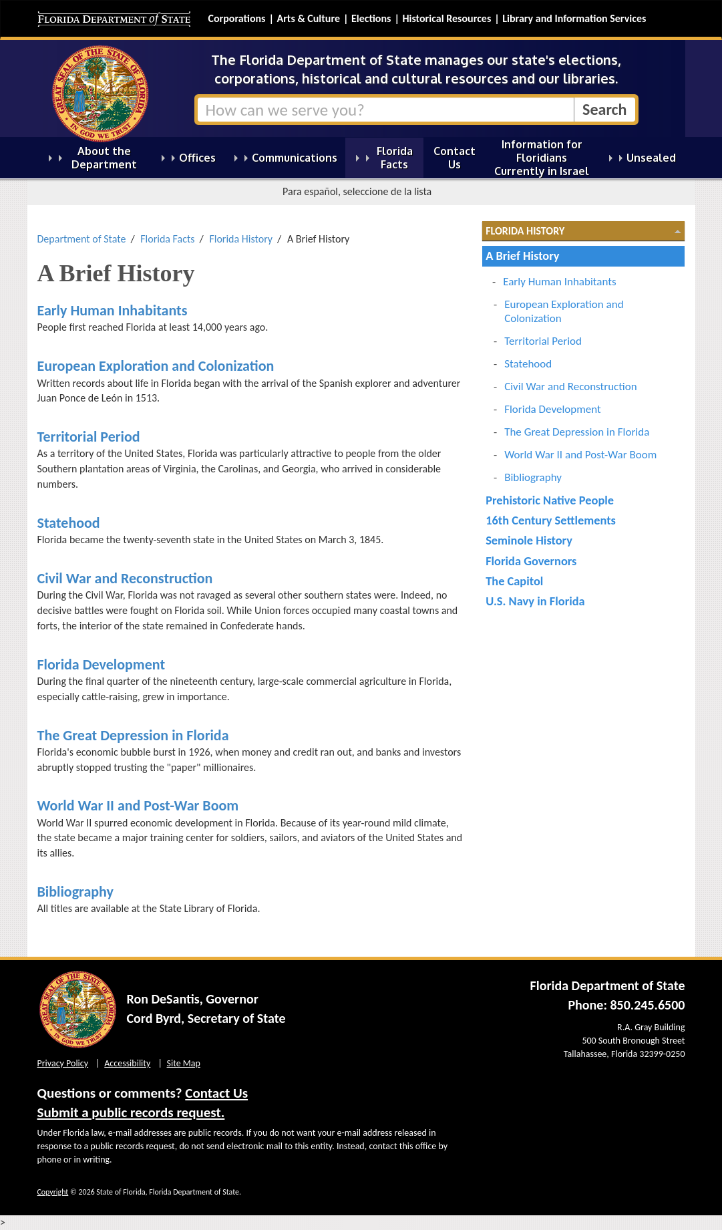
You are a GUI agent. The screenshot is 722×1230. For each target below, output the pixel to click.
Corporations (237, 18)
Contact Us (216, 1093)
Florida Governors (531, 561)
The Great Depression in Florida (133, 735)
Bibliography (75, 892)
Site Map (183, 1063)
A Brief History (522, 255)
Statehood (68, 523)
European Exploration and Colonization (156, 366)
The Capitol (514, 581)
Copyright (53, 1192)
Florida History (241, 239)
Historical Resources (446, 18)
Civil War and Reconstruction (125, 578)
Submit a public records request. (131, 1112)
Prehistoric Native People (550, 500)
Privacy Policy (63, 1063)
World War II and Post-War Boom (138, 805)
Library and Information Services (574, 18)
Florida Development (101, 664)
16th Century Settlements (551, 520)
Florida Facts (167, 239)
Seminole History (529, 540)
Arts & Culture (308, 18)
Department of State (81, 239)
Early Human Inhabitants (112, 310)
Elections (371, 18)
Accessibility (127, 1063)
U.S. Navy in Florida (535, 601)
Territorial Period (88, 437)
